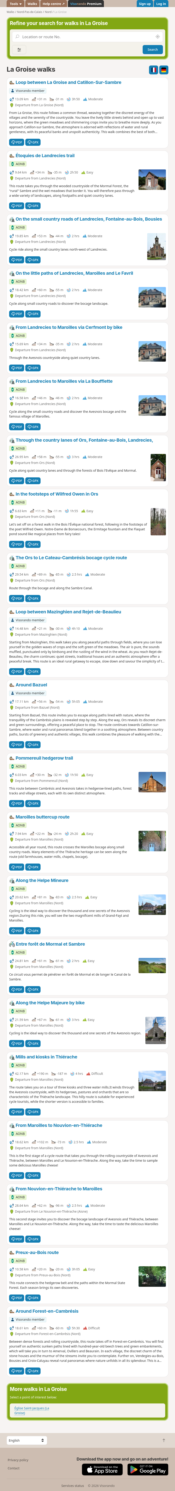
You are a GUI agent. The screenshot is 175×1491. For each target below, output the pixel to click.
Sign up (145, 4)
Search (153, 49)
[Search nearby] (157, 36)
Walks (32, 4)
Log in (161, 4)
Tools (15, 4)
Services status (72, 1485)
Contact (14, 1468)
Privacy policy (18, 1460)
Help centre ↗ (53, 4)
